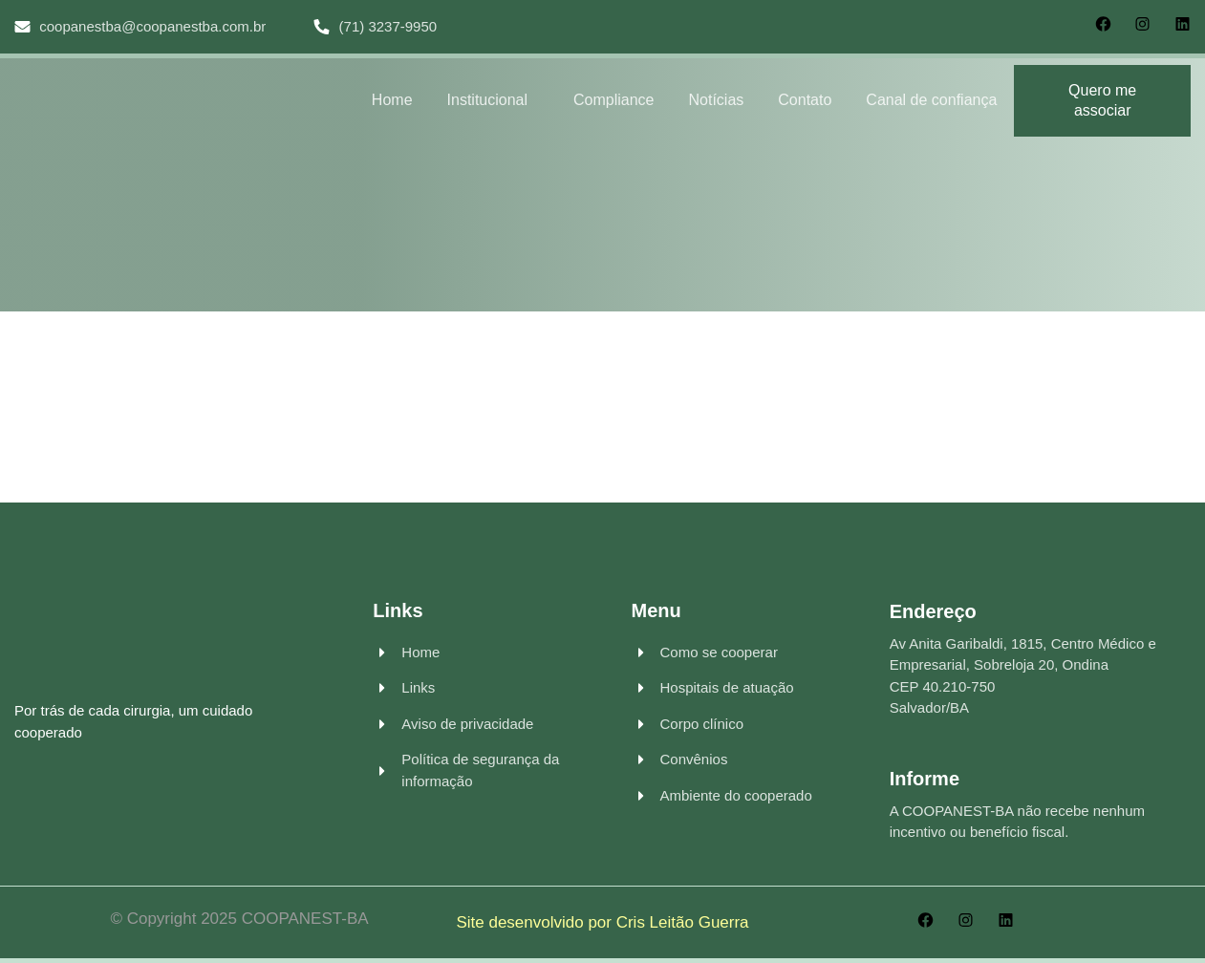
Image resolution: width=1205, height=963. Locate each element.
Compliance (613, 100)
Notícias (716, 100)
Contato (804, 100)
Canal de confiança (931, 100)
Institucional (487, 100)
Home (392, 100)
